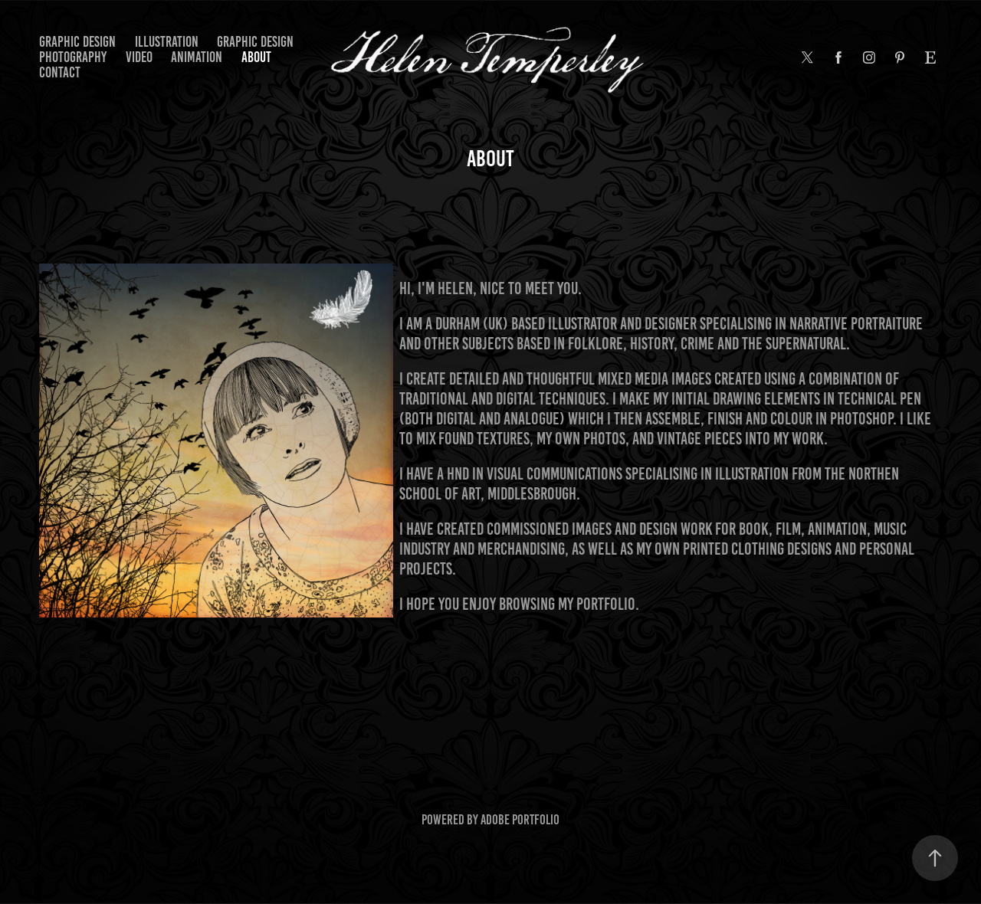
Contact (59, 72)
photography (73, 57)
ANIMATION (196, 57)
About (256, 57)
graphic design (77, 42)
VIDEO (139, 57)
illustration (166, 42)
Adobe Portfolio (520, 819)
